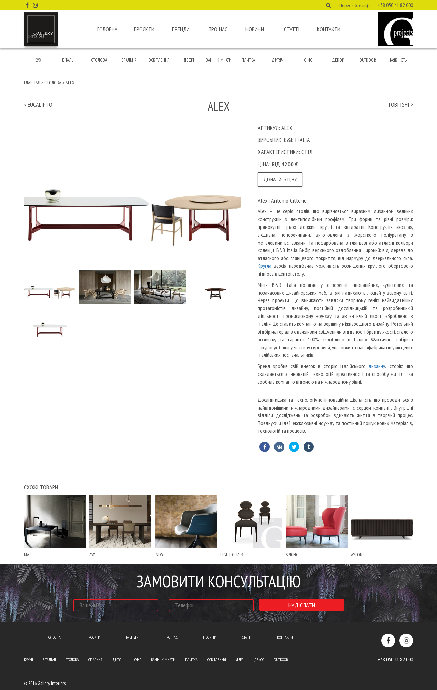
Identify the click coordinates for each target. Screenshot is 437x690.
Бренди (181, 29)
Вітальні (69, 60)
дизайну (376, 366)
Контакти (328, 29)
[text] (335, 321)
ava (92, 555)
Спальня (129, 60)
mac (28, 555)
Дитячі (278, 60)
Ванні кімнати (218, 60)
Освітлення (158, 60)
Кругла (264, 265)
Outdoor (367, 60)
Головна (107, 29)
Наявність (398, 60)
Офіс (308, 60)
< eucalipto (38, 104)
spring (292, 555)
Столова (99, 60)
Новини (254, 29)
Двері (188, 60)
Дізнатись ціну (280, 179)
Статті (291, 29)
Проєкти (144, 29)
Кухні (39, 60)
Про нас (218, 29)
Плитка (248, 60)
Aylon (357, 555)
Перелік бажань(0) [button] (355, 5)
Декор (338, 60)
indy (159, 555)
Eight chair (231, 555)
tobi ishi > (400, 104)
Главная (32, 82)
